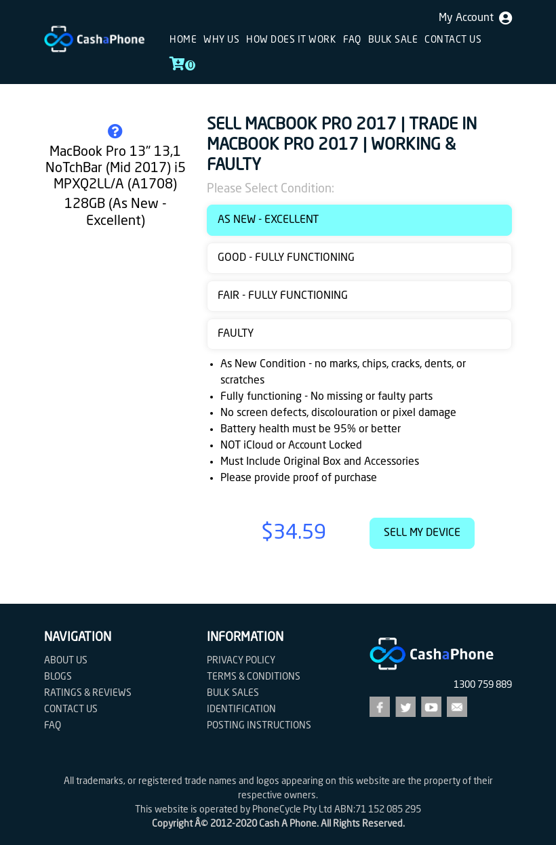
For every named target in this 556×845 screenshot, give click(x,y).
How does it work (291, 40)
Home (183, 40)
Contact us (452, 40)
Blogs (58, 677)
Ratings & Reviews (88, 693)
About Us (65, 660)
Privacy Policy (241, 660)
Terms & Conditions (253, 677)
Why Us (221, 40)
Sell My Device (422, 533)
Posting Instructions (259, 725)
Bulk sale (393, 40)
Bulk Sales (233, 693)
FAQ (352, 40)
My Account (475, 18)
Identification (241, 709)
